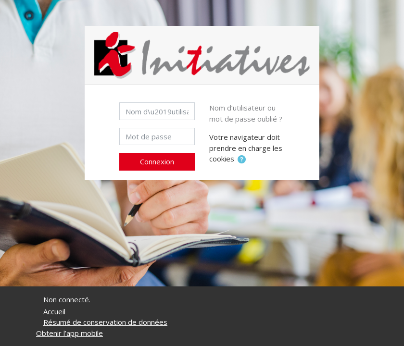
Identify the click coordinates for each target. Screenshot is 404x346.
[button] (241, 160)
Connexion (157, 161)
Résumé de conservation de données (105, 322)
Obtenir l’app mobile (69, 333)
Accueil (54, 311)
